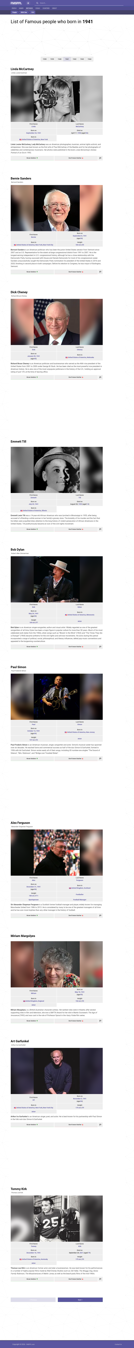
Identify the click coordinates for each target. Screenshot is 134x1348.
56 (87, 133)
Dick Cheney (19, 292)
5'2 (37, 740)
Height (54, 8)
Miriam (33, 993)
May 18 (77, 992)
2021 (81, 1253)
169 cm (32, 622)
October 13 (31, 731)
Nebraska (90, 357)
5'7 (37, 622)
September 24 (31, 133)
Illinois (44, 510)
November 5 (77, 1099)
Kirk (79, 1246)
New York (44, 139)
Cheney (79, 350)
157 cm (32, 740)
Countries (46, 8)
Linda (34, 126)
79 (89, 1253)
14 (88, 504)
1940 (59, 59)
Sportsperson (34, 900)
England (41, 1001)
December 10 (31, 1253)
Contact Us (118, 1344)
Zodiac (38, 8)
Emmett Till (18, 441)
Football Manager (79, 900)
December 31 (31, 887)
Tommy (33, 1246)
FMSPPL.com (30, 1344)
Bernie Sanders (21, 178)
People (14, 8)
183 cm (78, 245)
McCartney (80, 126)
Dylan (80, 607)
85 (35, 359)
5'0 (83, 1001)
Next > (80, 1300)
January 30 (31, 356)
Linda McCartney (22, 69)
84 (81, 238)
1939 (52, 59)
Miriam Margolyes (23, 936)
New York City (48, 245)
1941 (67, 59)
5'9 (83, 1108)
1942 (74, 59)
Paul (33, 724)
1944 (89, 59)
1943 (82, 59)
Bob (33, 607)
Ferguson (79, 880)
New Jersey (90, 732)
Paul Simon (18, 667)
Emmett (33, 498)
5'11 (36, 896)
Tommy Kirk (19, 1189)
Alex (33, 880)
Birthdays (29, 8)
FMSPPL (16, 3)
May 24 (31, 613)
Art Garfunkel (20, 1041)
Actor (80, 621)
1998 (79, 133)
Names (21, 8)
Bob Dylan (17, 549)
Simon (79, 724)
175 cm (78, 1108)
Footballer (80, 894)
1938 (44, 59)
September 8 (77, 236)
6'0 (83, 245)
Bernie (33, 237)
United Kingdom (77, 888)
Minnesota (90, 615)
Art (34, 1100)
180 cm (31, 896)
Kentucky (44, 1259)
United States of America (31, 139)
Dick (33, 350)
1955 (80, 504)
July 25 (31, 504)
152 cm (78, 1001)
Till (80, 498)
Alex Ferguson (20, 823)
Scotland (87, 888)
